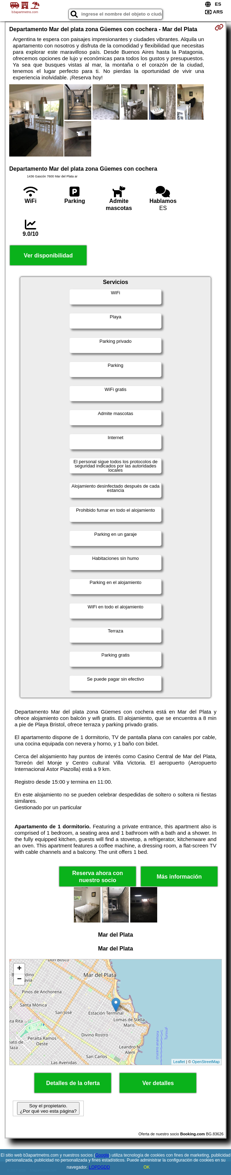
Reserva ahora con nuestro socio (97, 876)
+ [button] (19, 969)
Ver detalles (158, 1083)
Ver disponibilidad (48, 255)
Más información (179, 877)
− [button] (19, 979)
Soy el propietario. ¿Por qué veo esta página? (48, 1108)
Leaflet (179, 1062)
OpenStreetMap (206, 1062)
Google (102, 1155)
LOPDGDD (99, 1167)
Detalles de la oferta (73, 1083)
